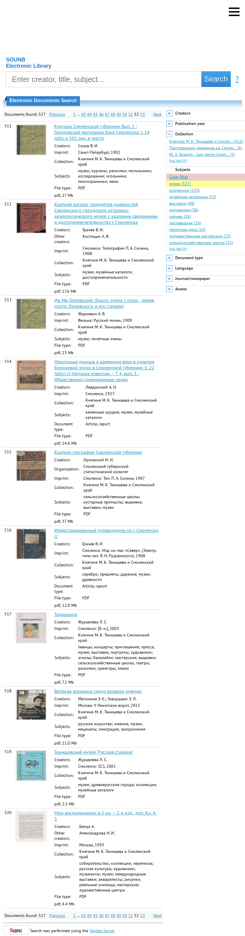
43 (83, 114)
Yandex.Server (102, 930)
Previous (57, 114)
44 (89, 114)
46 (101, 114)
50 (124, 114)
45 (95, 114)
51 (130, 114)
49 (118, 114)
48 (112, 114)
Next (157, 114)
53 (142, 114)
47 (107, 114)
